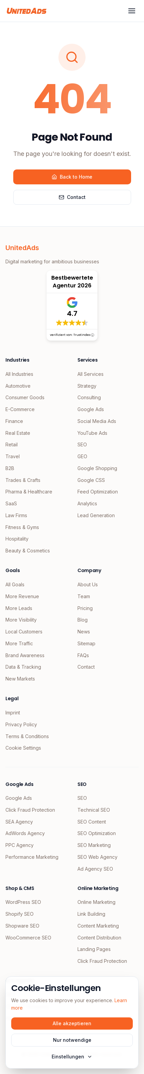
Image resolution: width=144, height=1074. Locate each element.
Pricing (85, 608)
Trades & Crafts (22, 480)
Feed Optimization (97, 491)
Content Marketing (98, 926)
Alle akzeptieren (72, 1023)
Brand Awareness (24, 655)
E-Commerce (20, 409)
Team (83, 596)
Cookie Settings (23, 748)
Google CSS (91, 480)
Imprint (12, 712)
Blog (82, 620)
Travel (12, 456)
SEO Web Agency (97, 857)
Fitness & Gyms (22, 527)
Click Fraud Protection (30, 810)
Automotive (18, 386)
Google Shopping (97, 468)
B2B (9, 468)
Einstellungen (72, 1056)
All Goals (14, 584)
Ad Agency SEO (95, 869)
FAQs (83, 655)
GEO (82, 456)
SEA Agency (19, 822)
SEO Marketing (94, 845)
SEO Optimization (96, 833)
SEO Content (91, 822)
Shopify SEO (19, 914)
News (83, 631)
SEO (82, 444)
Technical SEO (93, 810)
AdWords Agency (25, 833)
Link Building (91, 914)
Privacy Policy (21, 724)
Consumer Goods (24, 397)
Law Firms (16, 515)
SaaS (11, 503)
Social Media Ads (96, 421)
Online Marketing (96, 902)
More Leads (18, 608)
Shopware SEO (22, 926)
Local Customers (23, 631)
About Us (87, 584)
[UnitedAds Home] (26, 10)
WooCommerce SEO (28, 937)
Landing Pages (94, 949)
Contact (72, 197)
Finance (14, 421)
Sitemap (86, 643)
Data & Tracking (23, 667)
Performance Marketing (31, 857)
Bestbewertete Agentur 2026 (72, 281)
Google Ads (90, 409)
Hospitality (17, 539)
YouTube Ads (92, 433)
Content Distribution (99, 937)
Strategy (86, 386)
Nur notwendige (72, 1040)
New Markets (20, 679)
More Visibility (21, 620)
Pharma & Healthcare (28, 491)
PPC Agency (19, 845)
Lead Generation (96, 515)
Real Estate (17, 433)
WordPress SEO (23, 902)
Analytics (87, 503)
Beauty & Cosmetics (27, 550)
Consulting (89, 397)
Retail (11, 444)
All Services (90, 374)
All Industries (19, 374)
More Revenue (22, 596)
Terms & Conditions (27, 736)
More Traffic (19, 643)
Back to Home (72, 177)
